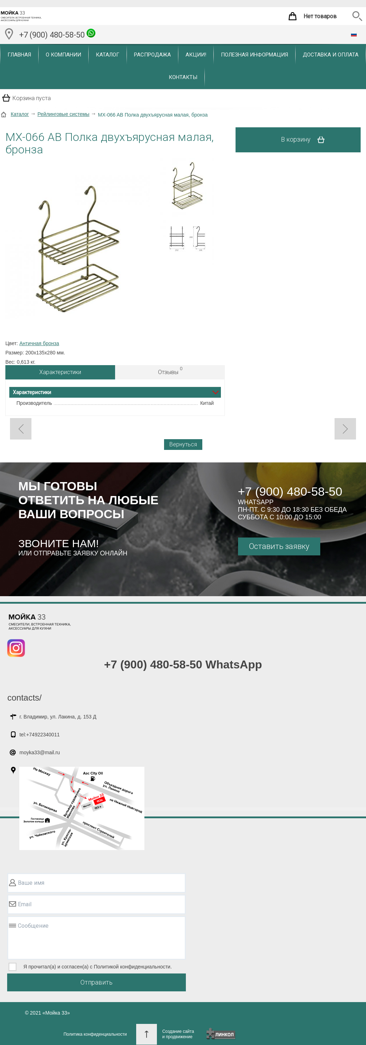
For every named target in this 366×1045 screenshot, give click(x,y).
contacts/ (24, 697)
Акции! (196, 54)
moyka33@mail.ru (39, 752)
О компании (63, 54)
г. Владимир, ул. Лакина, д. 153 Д (57, 717)
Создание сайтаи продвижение (178, 1034)
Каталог (107, 54)
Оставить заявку (279, 546)
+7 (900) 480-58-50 (57, 34)
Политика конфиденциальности (95, 1034)
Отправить (96, 982)
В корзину (305, 140)
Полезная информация (254, 54)
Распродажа (152, 54)
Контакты (183, 77)
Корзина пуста (32, 98)
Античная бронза (39, 343)
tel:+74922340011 (39, 734)
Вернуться (183, 444)
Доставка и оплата (330, 54)
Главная (19, 54)
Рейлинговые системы (63, 114)
